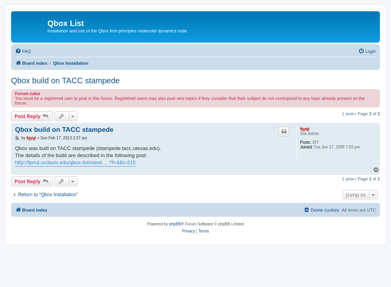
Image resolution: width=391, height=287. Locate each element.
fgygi (305, 129)
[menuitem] (23, 51)
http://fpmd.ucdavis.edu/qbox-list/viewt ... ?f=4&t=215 (75, 162)
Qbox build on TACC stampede (65, 80)
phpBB (175, 224)
